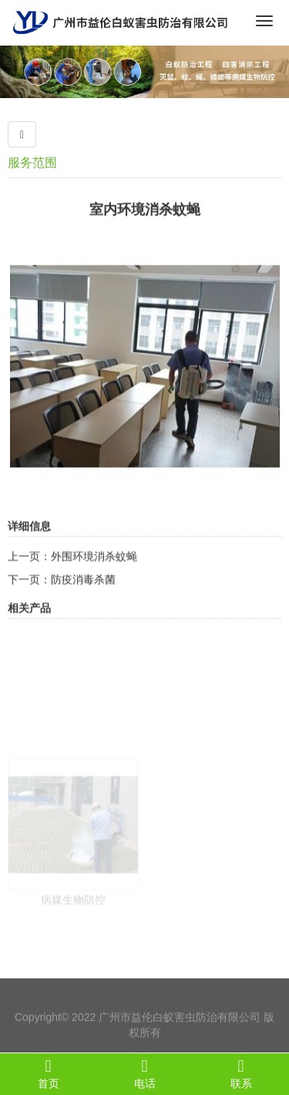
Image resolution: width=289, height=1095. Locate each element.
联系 (240, 1073)
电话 (144, 1073)
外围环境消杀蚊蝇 (94, 573)
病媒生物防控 (73, 938)
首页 (48, 1073)
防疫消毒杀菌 (83, 596)
